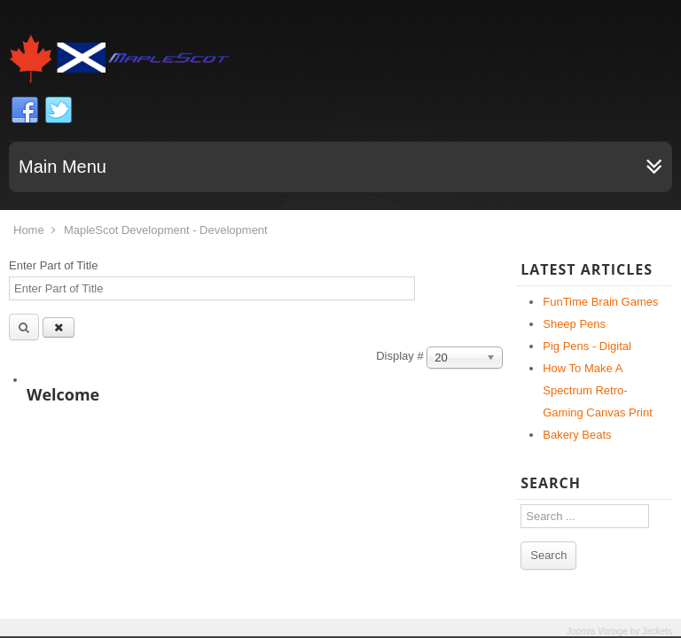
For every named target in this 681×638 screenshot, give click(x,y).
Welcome (63, 394)
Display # (401, 355)
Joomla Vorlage (597, 631)
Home (28, 230)
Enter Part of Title (55, 265)
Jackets (657, 631)
